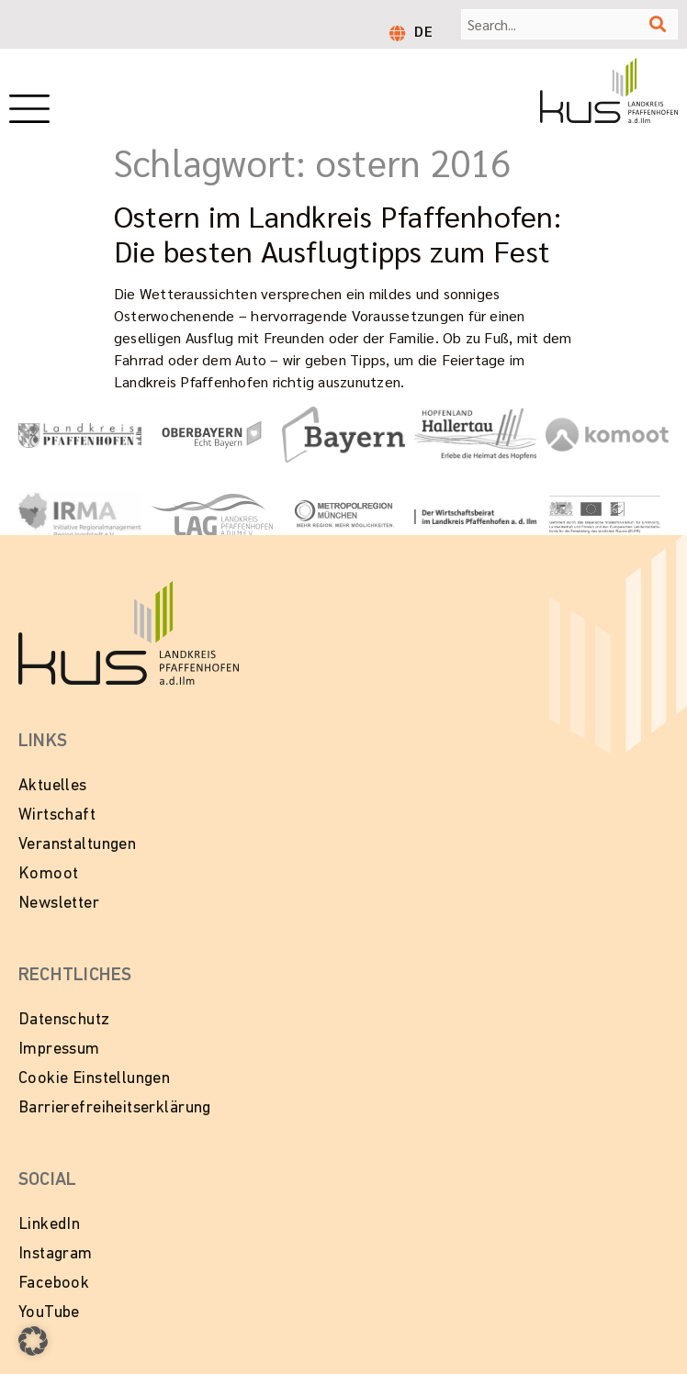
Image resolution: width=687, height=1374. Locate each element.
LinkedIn (49, 1225)
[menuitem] (423, 30)
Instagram (55, 1254)
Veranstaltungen (77, 845)
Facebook (53, 1283)
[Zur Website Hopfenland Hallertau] (475, 434)
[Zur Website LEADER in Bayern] (607, 515)
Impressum (59, 1049)
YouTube (49, 1313)
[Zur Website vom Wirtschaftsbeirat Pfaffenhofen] (475, 515)
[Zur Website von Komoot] (607, 434)
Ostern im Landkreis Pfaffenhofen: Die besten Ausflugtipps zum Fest (337, 232)
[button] (33, 1341)
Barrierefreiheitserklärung (114, 1108)
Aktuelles (52, 786)
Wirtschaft (57, 815)
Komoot (48, 874)
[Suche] (657, 24)
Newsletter (58, 903)
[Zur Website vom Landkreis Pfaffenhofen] (212, 515)
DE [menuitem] (423, 30)
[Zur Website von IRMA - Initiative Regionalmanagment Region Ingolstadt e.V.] (79, 515)
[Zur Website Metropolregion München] (343, 515)
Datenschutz (64, 1020)
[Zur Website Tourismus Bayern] (343, 435)
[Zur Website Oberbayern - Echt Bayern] (212, 434)
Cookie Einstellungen (94, 1079)
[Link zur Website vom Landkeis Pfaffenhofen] (79, 434)
